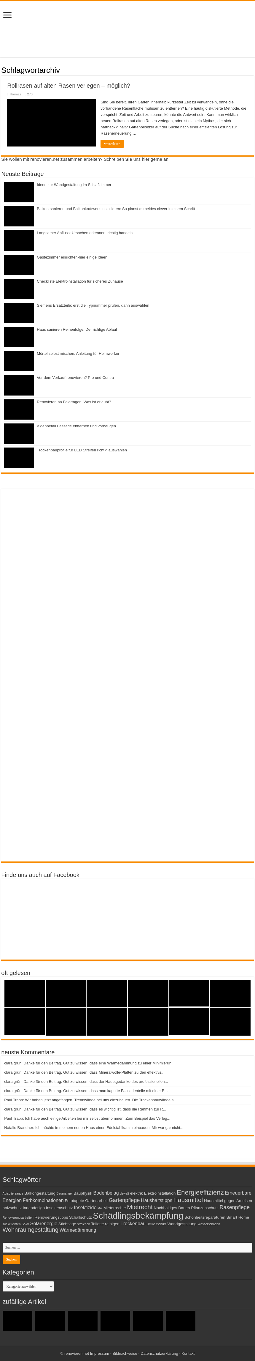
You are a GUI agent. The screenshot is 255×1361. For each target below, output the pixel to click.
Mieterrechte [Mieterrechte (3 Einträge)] (114, 1208)
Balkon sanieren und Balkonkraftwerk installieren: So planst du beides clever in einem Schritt (116, 209)
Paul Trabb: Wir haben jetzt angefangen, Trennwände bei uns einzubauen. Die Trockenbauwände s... (90, 1100)
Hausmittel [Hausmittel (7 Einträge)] (188, 1199)
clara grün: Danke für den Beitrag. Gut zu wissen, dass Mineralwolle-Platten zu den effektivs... (84, 1072)
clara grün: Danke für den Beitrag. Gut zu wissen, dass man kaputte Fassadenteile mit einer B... (86, 1091)
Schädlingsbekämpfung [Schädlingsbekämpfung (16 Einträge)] (138, 1215)
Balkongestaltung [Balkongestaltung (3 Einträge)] (39, 1193)
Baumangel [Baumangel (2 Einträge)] (64, 1193)
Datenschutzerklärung (159, 1353)
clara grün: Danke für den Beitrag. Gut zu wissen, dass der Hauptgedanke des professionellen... (86, 1081)
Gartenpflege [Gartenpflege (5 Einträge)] (124, 1200)
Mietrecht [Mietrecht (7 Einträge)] (140, 1207)
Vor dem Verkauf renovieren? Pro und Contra (75, 377)
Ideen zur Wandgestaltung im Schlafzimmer (74, 184)
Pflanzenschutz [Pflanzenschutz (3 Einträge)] (205, 1208)
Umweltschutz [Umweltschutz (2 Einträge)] (156, 1224)
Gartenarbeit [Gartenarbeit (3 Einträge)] (96, 1200)
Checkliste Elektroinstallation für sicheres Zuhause (80, 281)
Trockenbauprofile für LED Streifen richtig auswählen (82, 450)
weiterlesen (112, 144)
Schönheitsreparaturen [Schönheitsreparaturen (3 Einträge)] (204, 1217)
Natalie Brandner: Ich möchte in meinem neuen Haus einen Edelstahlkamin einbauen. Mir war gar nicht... (93, 1127)
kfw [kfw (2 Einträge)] (100, 1208)
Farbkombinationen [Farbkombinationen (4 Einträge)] (43, 1200)
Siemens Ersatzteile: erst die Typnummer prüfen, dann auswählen (93, 305)
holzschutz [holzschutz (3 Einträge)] (12, 1208)
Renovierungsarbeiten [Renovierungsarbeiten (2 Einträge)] (18, 1217)
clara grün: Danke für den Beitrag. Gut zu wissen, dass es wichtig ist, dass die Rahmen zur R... (85, 1109)
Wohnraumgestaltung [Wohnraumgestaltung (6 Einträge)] (30, 1229)
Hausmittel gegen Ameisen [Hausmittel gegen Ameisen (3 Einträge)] (228, 1200)
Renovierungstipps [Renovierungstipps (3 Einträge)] (51, 1217)
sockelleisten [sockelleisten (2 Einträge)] (12, 1224)
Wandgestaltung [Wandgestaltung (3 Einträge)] (182, 1224)
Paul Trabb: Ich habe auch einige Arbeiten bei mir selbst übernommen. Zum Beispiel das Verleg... (87, 1118)
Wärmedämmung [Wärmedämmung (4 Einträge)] (78, 1230)
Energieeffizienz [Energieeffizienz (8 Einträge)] (200, 1192)
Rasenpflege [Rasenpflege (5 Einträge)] (234, 1207)
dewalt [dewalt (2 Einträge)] (124, 1193)
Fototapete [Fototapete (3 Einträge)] (74, 1200)
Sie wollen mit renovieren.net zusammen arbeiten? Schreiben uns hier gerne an (84, 159)
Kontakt (188, 1353)
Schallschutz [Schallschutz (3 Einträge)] (80, 1217)
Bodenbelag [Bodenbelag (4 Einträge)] (106, 1192)
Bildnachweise (124, 1353)
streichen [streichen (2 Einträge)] (83, 1224)
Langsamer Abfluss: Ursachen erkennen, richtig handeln (85, 233)
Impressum (99, 1353)
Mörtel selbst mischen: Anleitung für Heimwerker (78, 353)
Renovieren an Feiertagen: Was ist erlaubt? (74, 402)
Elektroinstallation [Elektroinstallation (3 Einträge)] (160, 1193)
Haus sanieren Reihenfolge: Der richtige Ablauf (77, 329)
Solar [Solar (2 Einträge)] (25, 1224)
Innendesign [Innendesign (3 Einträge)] (34, 1208)
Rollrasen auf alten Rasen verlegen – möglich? (68, 85)
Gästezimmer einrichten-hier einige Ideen (72, 257)
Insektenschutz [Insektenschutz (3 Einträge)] (59, 1208)
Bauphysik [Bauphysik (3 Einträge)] (83, 1193)
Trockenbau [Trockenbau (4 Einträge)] (133, 1223)
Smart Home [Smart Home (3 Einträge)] (237, 1217)
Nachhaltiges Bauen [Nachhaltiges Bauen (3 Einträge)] (172, 1208)
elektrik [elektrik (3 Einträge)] (136, 1193)
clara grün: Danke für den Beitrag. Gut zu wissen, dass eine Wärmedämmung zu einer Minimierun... (89, 1063)
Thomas (15, 94)
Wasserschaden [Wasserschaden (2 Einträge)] (208, 1224)
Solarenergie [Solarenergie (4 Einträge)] (43, 1223)
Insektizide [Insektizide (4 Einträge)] (85, 1207)
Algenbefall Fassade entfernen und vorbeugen (76, 426)
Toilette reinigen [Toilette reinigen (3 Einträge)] (105, 1224)
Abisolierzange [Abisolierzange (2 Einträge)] (13, 1193)
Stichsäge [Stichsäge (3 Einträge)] (67, 1224)
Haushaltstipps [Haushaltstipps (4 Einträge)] (156, 1200)
